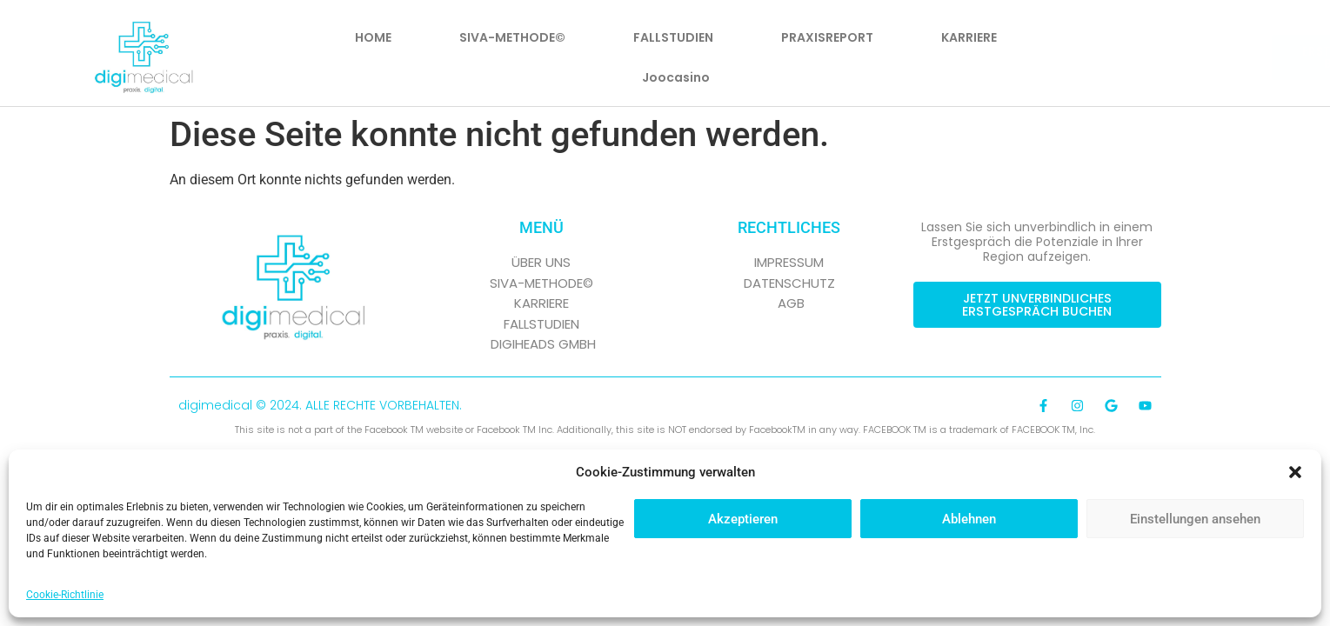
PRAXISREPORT (827, 37)
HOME (373, 37)
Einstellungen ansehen (1195, 519)
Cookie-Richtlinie (65, 595)
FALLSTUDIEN (673, 37)
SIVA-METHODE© (512, 37)
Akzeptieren (743, 519)
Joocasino (676, 77)
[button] (1295, 472)
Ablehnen (969, 519)
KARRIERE (969, 37)
